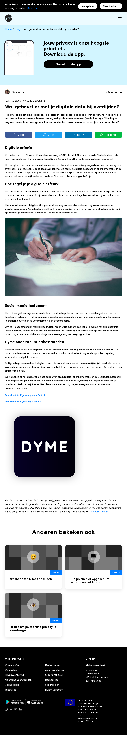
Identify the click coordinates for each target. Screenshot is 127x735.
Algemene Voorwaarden (18, 679)
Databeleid (11, 669)
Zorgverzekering (54, 669)
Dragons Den (12, 664)
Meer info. (32, 8)
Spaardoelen (52, 684)
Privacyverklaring (14, 674)
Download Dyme (97, 511)
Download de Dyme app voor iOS (23, 401)
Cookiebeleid (12, 684)
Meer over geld (54, 674)
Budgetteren (52, 664)
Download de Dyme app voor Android (25, 395)
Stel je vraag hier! (95, 664)
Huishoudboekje (54, 689)
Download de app (68, 64)
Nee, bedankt (111, 6)
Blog (18, 29)
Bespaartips (51, 679)
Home (8, 29)
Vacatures (10, 689)
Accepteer (87, 6)
